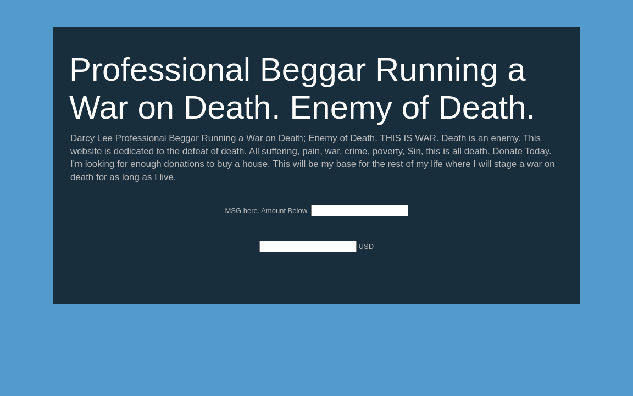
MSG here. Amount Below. (267, 211)
